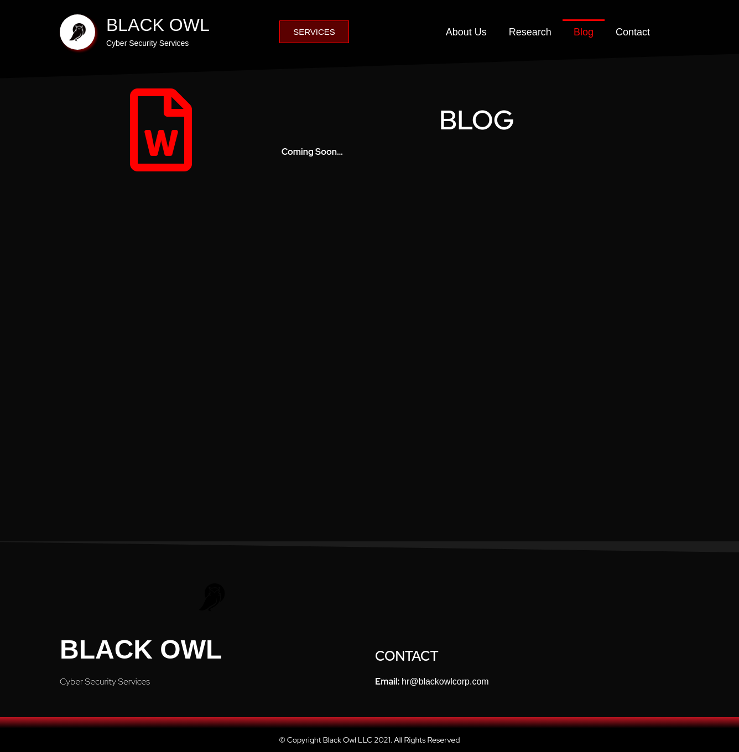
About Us (466, 32)
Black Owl (141, 649)
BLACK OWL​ (158, 25)
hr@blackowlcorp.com (445, 681)
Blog (584, 32)
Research (530, 32)
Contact (633, 32)
